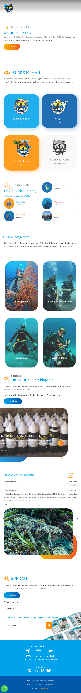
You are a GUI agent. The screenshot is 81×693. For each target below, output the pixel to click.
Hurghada (59, 138)
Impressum (38, 685)
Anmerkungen (50, 685)
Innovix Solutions (44, 689)
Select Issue (10, 609)
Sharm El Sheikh (21, 138)
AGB (28, 685)
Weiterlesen (13, 401)
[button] (0, 458)
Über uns (12, 46)
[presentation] (4, 518)
